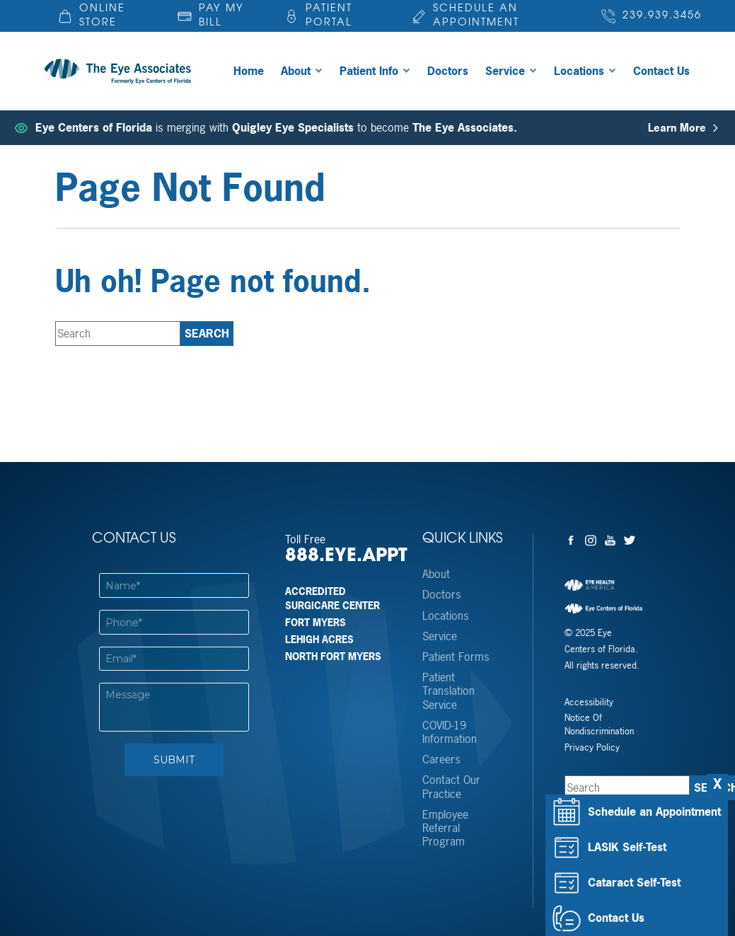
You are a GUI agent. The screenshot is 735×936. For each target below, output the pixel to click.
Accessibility (589, 702)
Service (505, 71)
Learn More (684, 127)
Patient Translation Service (448, 691)
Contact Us (661, 71)
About (296, 71)
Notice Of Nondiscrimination (599, 724)
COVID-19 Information (449, 732)
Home (248, 71)
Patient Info (369, 71)
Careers (441, 759)
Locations (579, 71)
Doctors (447, 71)
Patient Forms (456, 657)
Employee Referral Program (445, 828)
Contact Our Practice (451, 786)
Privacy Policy (592, 747)
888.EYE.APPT (340, 556)
